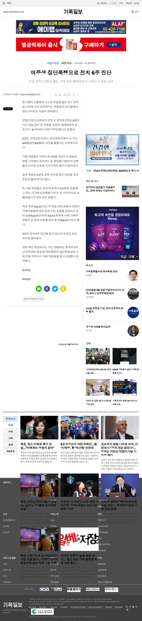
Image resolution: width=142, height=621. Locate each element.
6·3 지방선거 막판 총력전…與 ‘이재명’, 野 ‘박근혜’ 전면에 (79, 446)
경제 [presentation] (10, 431)
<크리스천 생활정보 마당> (68, 344)
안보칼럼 (90, 297)
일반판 (113, 3)
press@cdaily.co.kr (31, 94)
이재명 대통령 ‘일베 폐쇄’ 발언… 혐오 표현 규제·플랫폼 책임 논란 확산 (79, 559)
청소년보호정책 (95, 607)
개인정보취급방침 (78, 607)
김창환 (89, 275)
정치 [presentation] (10, 425)
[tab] (10, 425)
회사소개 (32, 607)
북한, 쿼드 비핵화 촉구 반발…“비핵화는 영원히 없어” (37, 446)
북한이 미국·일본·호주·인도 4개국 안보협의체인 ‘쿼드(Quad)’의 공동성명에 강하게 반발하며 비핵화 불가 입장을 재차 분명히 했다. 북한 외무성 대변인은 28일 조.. (38, 457)
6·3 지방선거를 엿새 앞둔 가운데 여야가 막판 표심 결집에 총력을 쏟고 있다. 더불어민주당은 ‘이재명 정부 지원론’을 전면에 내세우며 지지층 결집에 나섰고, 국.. (80, 457)
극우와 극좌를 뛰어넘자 (98, 326)
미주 (121, 3)
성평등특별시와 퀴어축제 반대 (101, 271)
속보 (89, 170)
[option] (99, 362)
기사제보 (63, 607)
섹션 (7, 3)
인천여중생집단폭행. (34, 298)
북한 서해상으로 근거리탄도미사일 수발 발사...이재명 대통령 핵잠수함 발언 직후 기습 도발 (39, 559)
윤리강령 (118, 607)
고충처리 (108, 607)
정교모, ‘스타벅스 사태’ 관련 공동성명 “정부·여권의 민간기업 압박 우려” (80, 505)
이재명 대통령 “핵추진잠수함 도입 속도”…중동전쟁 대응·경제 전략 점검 (119, 505)
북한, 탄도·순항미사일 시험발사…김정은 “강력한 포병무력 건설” (38, 505)
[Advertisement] (112, 112)
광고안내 (43, 607)
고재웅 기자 (17, 94)
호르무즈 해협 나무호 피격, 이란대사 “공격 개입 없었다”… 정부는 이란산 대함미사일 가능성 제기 (119, 449)
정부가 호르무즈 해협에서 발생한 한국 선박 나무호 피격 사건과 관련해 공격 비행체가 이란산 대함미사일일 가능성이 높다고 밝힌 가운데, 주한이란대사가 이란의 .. (119, 464)
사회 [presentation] (10, 438)
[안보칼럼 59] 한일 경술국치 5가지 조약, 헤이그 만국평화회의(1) (105, 291)
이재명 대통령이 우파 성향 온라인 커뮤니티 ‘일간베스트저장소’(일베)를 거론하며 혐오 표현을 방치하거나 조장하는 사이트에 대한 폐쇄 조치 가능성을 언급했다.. (79, 572)
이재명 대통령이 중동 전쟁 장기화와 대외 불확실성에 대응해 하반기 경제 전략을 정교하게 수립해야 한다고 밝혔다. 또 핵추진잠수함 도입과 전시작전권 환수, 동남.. (119, 518)
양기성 (89, 330)
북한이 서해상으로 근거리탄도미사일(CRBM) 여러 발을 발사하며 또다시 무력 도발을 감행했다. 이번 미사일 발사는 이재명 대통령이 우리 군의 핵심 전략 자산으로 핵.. (39, 573)
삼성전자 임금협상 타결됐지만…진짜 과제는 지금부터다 (100, 189)
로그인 (136, 3)
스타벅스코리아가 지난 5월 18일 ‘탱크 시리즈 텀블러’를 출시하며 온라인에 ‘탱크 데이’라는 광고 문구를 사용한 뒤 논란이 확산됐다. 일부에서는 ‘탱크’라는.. (79, 518)
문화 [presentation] (10, 444)
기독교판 (103, 3)
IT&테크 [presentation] (11, 451)
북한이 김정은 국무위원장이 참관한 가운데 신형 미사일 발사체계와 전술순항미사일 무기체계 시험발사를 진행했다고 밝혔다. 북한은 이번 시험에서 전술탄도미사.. (38, 518)
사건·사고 (53, 63)
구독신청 (128, 3)
